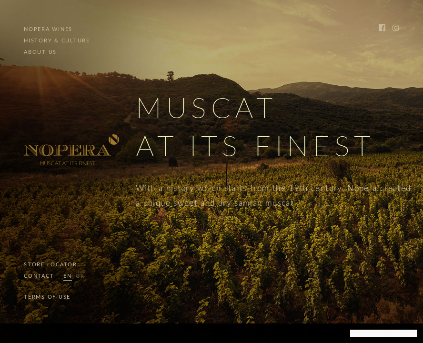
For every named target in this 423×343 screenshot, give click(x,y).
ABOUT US (40, 52)
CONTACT (39, 276)
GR (80, 276)
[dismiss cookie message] (383, 333)
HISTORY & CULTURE (57, 40)
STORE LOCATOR (50, 264)
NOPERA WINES (48, 29)
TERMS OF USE (47, 297)
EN (67, 276)
